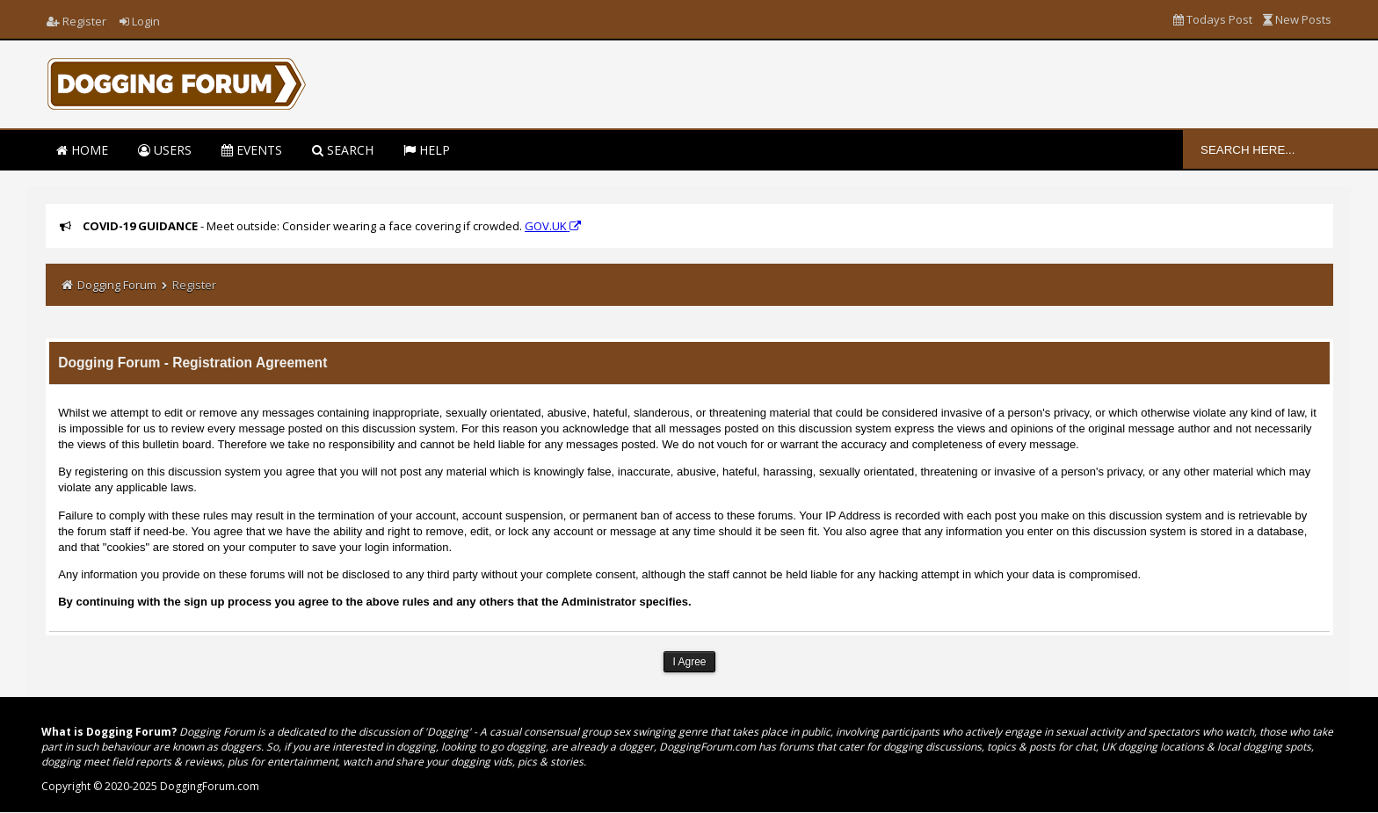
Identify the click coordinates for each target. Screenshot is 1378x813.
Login (140, 21)
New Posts (1297, 19)
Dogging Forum (116, 285)
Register (76, 21)
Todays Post (1212, 19)
